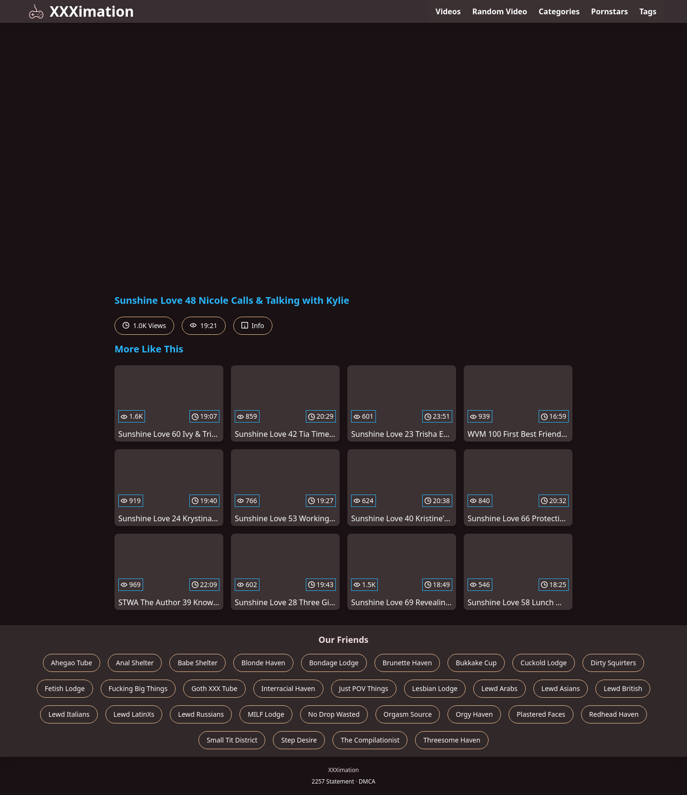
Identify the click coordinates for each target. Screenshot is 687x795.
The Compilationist (370, 739)
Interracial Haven (288, 688)
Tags (647, 11)
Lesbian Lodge (435, 688)
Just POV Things (363, 688)
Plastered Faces (541, 714)
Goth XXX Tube (214, 688)
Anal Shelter (135, 662)
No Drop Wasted (334, 714)
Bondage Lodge (334, 662)
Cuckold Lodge (543, 662)
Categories (559, 11)
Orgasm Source (408, 714)
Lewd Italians (68, 714)
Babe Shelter (197, 662)
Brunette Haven (407, 662)
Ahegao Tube (71, 662)
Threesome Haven (451, 739)
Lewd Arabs (499, 688)
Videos (448, 11)
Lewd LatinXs (134, 714)
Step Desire (299, 739)
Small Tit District (232, 739)
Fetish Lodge (65, 688)
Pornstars (609, 11)
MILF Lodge (266, 714)
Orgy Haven (474, 714)
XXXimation (81, 11)
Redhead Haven (614, 714)
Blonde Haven (263, 662)
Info (252, 325)
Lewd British (623, 688)
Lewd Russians (201, 714)
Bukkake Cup (476, 662)
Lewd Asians (560, 688)
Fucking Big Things (138, 688)
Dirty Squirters (613, 662)
